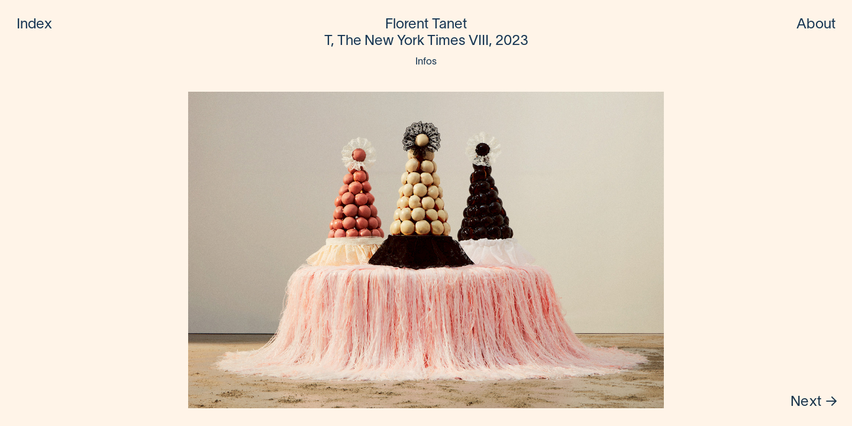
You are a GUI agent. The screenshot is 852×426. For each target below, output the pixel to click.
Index (35, 24)
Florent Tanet (426, 24)
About (816, 24)
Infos (426, 61)
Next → (813, 402)
